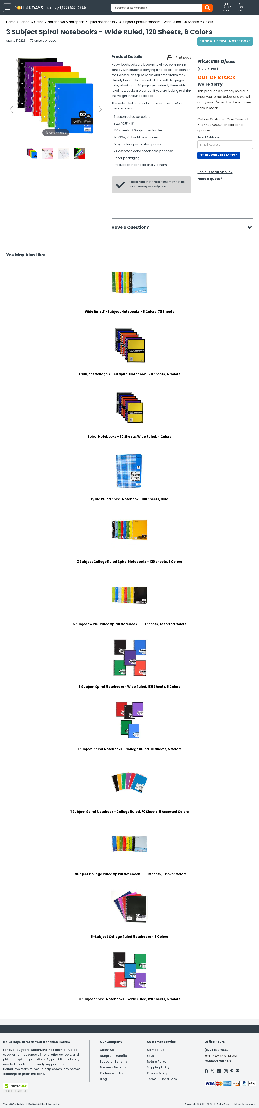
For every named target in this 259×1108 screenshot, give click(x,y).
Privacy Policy (157, 1073)
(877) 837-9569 (217, 1050)
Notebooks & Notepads (66, 22)
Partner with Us (111, 1073)
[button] (226, 7)
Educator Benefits (113, 1061)
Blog (103, 1079)
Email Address (208, 137)
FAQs (151, 1056)
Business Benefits (113, 1067)
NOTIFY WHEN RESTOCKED (219, 155)
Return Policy (156, 1061)
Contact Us (155, 1050)
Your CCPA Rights (13, 1104)
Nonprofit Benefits (114, 1056)
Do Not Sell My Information (44, 1104)
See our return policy (214, 172)
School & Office (32, 22)
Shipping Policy (158, 1067)
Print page (183, 57)
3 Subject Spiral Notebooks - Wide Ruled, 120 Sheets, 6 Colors (166, 22)
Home (11, 22)
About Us (107, 1050)
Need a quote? (209, 178)
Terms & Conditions (162, 1079)
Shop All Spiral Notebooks (225, 41)
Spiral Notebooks (102, 22)
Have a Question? (132, 227)
